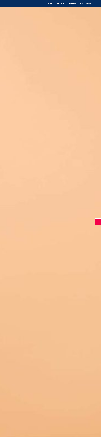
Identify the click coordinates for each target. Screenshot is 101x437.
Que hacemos (59, 3)
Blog (81, 3)
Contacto (89, 3)
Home (50, 3)
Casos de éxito (72, 3)
